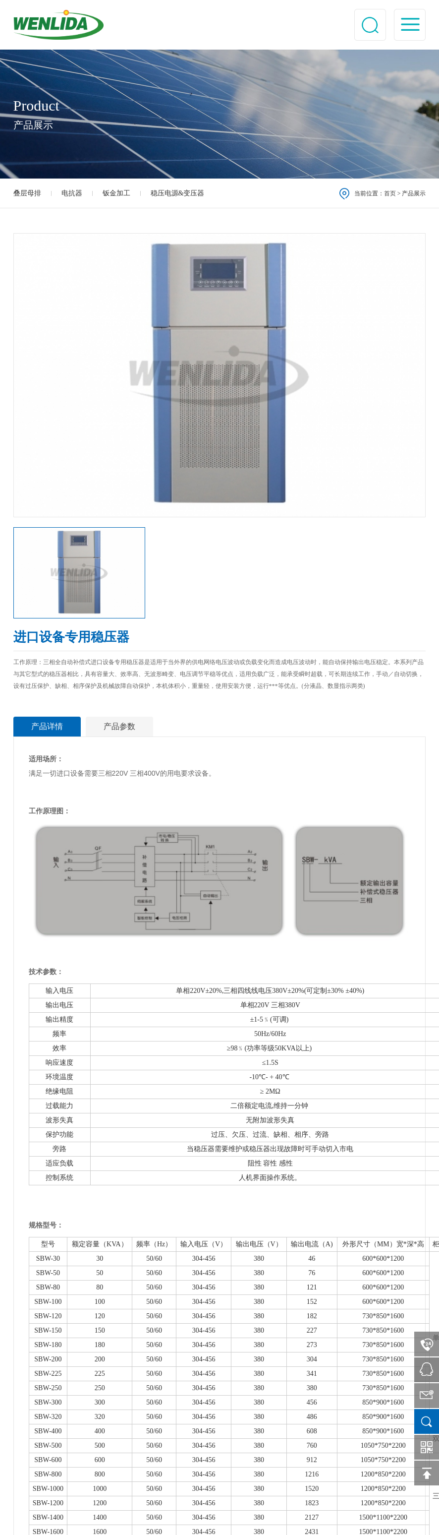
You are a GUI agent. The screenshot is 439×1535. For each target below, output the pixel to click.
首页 (390, 193)
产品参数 (119, 726)
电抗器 (71, 193)
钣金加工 (116, 193)
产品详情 (47, 726)
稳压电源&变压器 (178, 193)
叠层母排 (27, 193)
